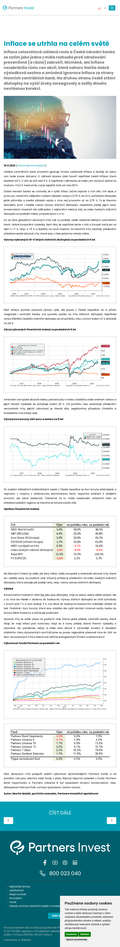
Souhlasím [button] (71, 934)
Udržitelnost (16, 890)
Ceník (12, 902)
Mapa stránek (17, 894)
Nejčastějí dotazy (19, 886)
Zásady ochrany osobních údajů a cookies (34, 906)
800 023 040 (65, 873)
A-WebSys (24, 940)
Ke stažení (15, 898)
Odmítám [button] (84, 934)
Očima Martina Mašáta (31, 165)
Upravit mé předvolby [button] (76, 939)
